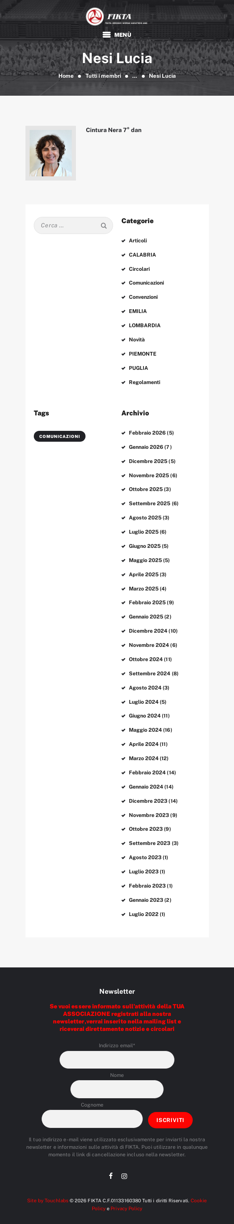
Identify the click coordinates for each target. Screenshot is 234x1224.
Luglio (144, 525)
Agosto (145, 511)
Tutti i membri (103, 76)
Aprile (144, 567)
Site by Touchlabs (48, 1185)
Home (66, 76)
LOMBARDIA (144, 323)
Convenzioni (143, 296)
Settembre (149, 498)
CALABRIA (142, 254)
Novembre (149, 470)
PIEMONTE (142, 351)
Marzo (144, 580)
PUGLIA (138, 365)
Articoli (138, 241)
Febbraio (147, 429)
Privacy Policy (126, 1193)
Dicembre (148, 456)
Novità (136, 337)
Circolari (139, 268)
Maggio (145, 553)
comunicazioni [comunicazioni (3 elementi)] (59, 432)
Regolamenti (144, 379)
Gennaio (146, 442)
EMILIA (138, 310)
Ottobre (146, 484)
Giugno (145, 539)
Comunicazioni (146, 282)
